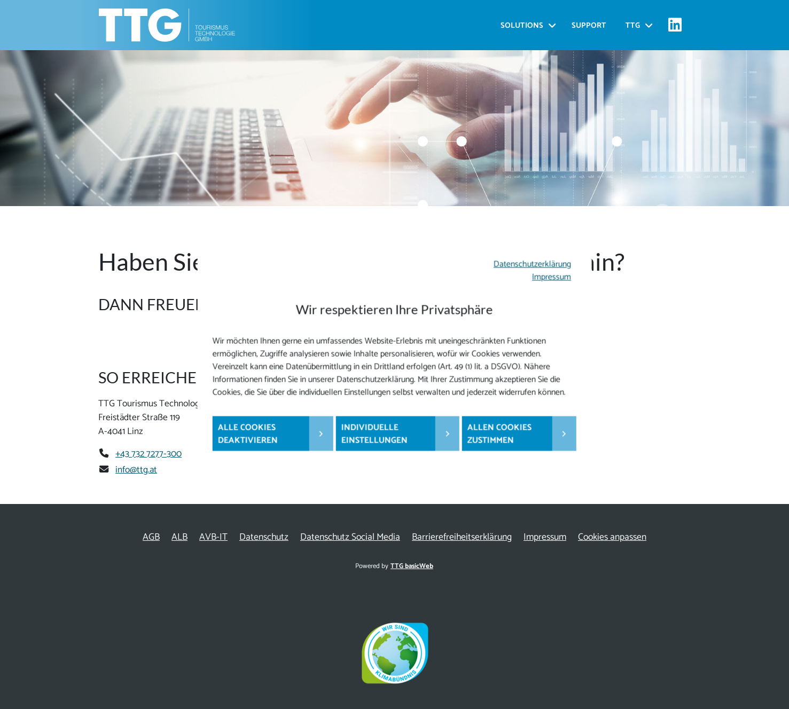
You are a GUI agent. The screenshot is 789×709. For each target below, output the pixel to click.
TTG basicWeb (411, 566)
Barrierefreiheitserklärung (462, 537)
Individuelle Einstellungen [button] (374, 434)
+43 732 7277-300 (148, 453)
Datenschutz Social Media (350, 537)
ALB (179, 537)
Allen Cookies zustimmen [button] (499, 434)
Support (589, 26)
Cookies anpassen (612, 537)
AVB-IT (213, 537)
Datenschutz (263, 537)
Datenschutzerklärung (532, 264)
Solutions (522, 26)
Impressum (551, 277)
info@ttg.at (136, 469)
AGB (151, 537)
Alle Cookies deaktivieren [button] (248, 434)
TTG (633, 26)
